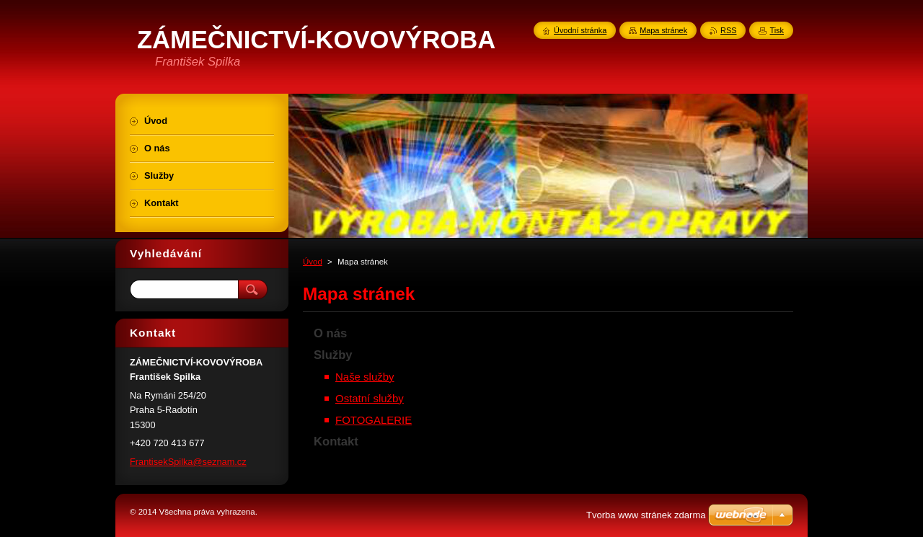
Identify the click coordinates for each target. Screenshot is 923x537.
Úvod (312, 261)
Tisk (776, 30)
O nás (330, 333)
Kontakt (336, 441)
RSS (728, 30)
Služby (333, 355)
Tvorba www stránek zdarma (645, 515)
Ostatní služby (369, 398)
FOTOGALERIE (373, 420)
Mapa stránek (663, 30)
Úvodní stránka (580, 30)
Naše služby (364, 376)
